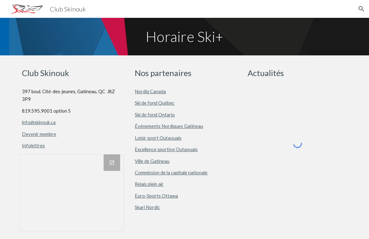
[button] (361, 9)
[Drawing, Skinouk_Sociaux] (71, 193)
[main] (184, 36)
